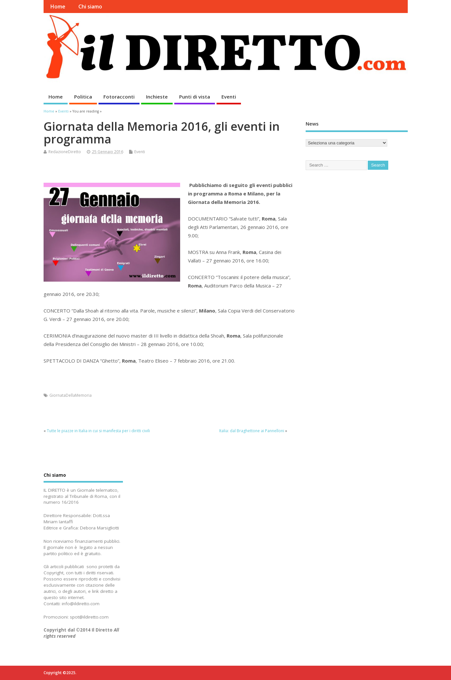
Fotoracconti (119, 96)
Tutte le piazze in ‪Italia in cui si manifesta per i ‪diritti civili (98, 430)
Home (57, 6)
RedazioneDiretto (64, 151)
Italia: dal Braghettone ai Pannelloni (251, 430)
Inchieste (157, 96)
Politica (83, 96)
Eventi (228, 96)
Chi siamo (90, 6)
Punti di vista (194, 96)
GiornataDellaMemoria (70, 395)
